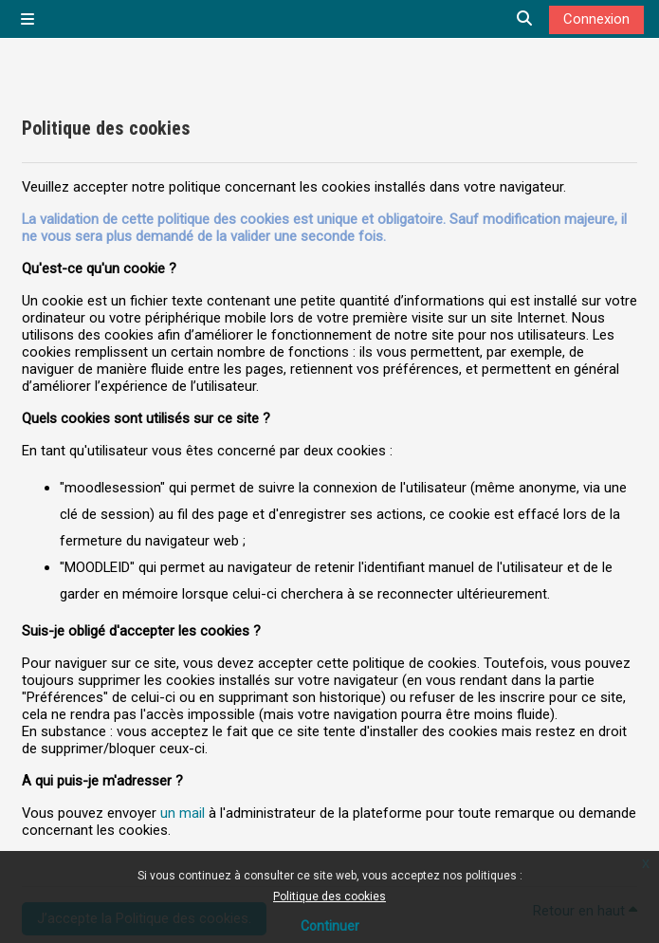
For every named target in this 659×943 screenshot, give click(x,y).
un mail (182, 813)
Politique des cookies (329, 896)
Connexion (596, 19)
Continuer (330, 926)
